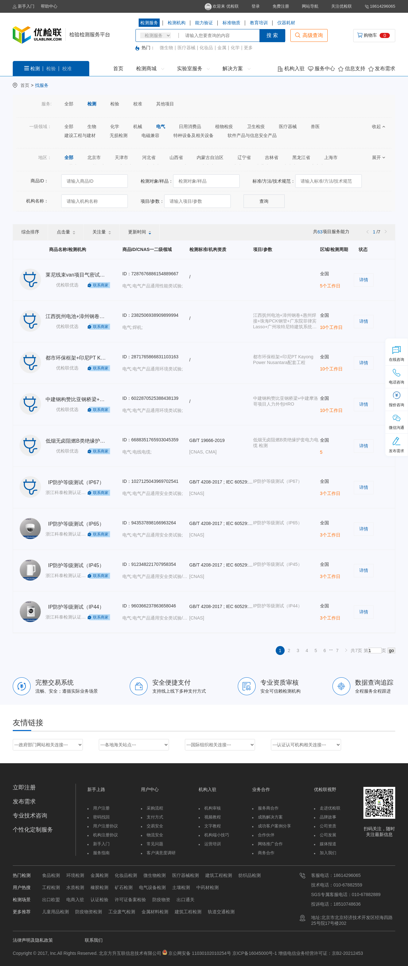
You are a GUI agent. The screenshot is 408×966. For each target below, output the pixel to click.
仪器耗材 (286, 22)
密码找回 (101, 817)
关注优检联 (341, 6)
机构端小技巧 (216, 835)
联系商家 (100, 285)
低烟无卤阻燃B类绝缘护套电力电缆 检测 (91, 441)
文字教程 (212, 826)
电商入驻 (75, 899)
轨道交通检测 (221, 911)
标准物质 (231, 22)
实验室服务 (193, 68)
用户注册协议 (105, 826)
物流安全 (155, 835)
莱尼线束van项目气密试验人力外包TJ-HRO (95, 275)
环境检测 (75, 875)
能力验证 (204, 22)
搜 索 (272, 35)
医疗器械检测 (185, 875)
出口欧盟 (51, 899)
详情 (363, 279)
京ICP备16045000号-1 (254, 953)
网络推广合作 (270, 843)
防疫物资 (161, 899)
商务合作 (266, 852)
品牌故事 (328, 817)
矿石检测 (124, 887)
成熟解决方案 (270, 817)
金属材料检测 (155, 911)
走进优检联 (330, 808)
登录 (255, 6)
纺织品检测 (249, 875)
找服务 (41, 85)
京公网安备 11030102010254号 (199, 953)
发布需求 (381, 68)
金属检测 (99, 875)
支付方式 (155, 817)
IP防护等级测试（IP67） (76, 482)
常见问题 (155, 843)
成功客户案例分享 (274, 826)
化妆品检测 (126, 875)
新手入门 (23, 6)
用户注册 (101, 808)
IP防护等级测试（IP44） (76, 607)
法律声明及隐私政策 (33, 940)
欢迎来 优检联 (222, 6)
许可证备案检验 (130, 899)
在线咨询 (396, 354)
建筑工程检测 (218, 875)
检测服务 (149, 22)
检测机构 (177, 22)
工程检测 (51, 887)
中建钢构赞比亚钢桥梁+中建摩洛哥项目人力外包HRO (106, 399)
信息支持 (351, 68)
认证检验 (99, 899)
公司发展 (328, 835)
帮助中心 (49, 6)
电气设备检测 (152, 887)
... (331, 648)
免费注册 (281, 6)
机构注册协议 (105, 835)
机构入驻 (291, 68)
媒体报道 (328, 843)
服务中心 (321, 68)
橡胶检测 (99, 887)
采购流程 (155, 808)
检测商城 (150, 68)
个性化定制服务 (33, 829)
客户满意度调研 (161, 852)
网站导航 (310, 6)
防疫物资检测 (88, 911)
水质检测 (75, 887)
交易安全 (155, 826)
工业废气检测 (121, 911)
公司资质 (328, 826)
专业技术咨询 (30, 815)
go (391, 650)
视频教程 (212, 817)
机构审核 (212, 808)
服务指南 (101, 852)
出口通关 (185, 899)
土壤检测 (181, 887)
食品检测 (51, 875)
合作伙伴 (266, 835)
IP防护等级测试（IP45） (76, 565)
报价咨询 (396, 399)
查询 (263, 201)
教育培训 (259, 22)
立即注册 (24, 787)
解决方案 (236, 68)
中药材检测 (207, 887)
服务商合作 (268, 808)
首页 (118, 68)
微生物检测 (154, 875)
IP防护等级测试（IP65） (76, 524)
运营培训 (212, 843)
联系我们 (94, 940)
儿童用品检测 (55, 911)
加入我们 (328, 852)
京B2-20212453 (347, 953)
